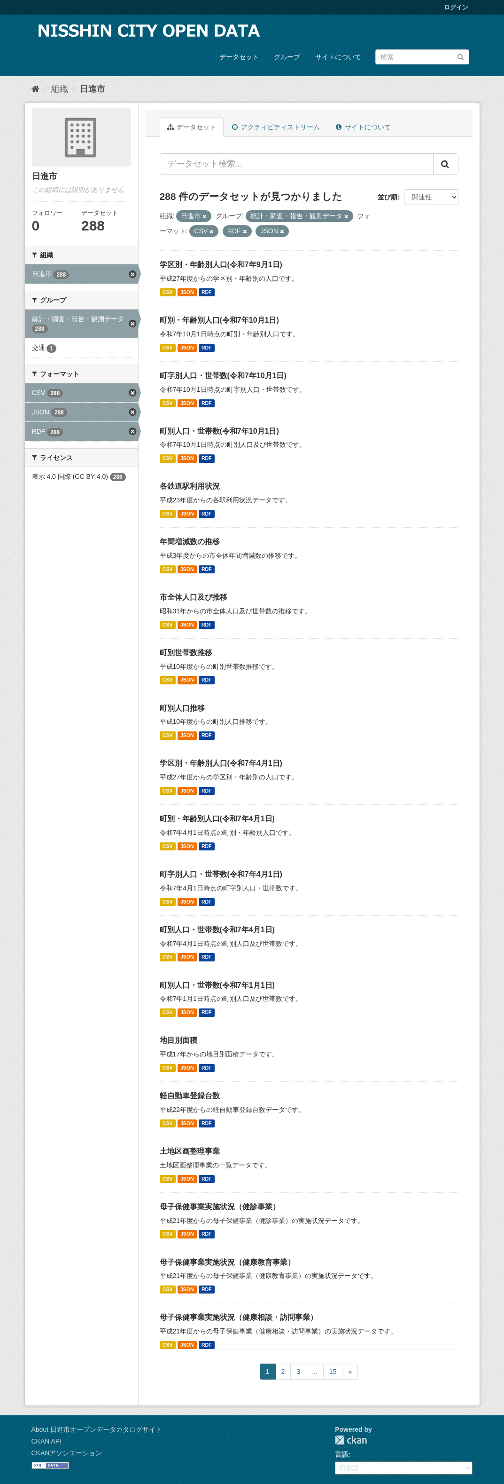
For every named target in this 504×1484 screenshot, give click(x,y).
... (315, 1371)
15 (333, 1371)
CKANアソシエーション (66, 1453)
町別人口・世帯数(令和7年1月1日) (217, 985)
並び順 (387, 197)
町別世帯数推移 (186, 653)
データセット (239, 57)
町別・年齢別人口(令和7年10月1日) (219, 320)
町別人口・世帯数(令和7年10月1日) (219, 431)
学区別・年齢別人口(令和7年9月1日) (221, 265)
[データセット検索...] (297, 164)
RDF (207, 292)
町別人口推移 (182, 708)
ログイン (456, 7)
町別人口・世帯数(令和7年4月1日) (217, 930)
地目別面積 (178, 1040)
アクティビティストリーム (276, 127)
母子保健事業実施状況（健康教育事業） (227, 1262)
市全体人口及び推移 (193, 597)
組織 (59, 89)
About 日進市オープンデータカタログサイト (96, 1429)
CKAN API (46, 1441)
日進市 (92, 89)
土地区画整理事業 (190, 1151)
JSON (187, 292)
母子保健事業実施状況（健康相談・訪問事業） (239, 1317)
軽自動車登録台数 (190, 1096)
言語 (341, 1454)
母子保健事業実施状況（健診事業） (220, 1207)
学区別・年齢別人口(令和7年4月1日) (221, 763)
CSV (168, 292)
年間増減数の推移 (190, 542)
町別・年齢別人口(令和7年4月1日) (217, 819)
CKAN (351, 1440)
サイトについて (338, 57)
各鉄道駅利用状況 (190, 486)
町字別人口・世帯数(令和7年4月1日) (221, 874)
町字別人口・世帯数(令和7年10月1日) (223, 376)
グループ (287, 57)
